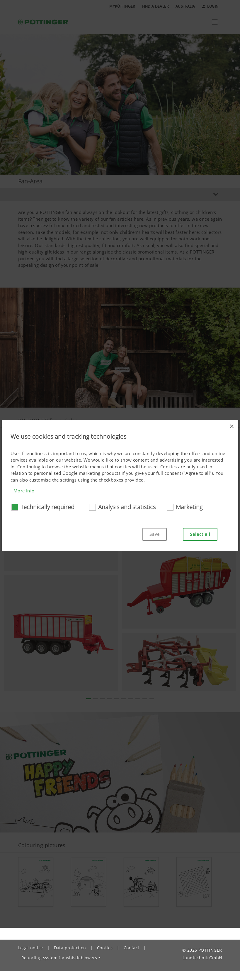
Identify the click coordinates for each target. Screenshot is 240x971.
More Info (24, 491)
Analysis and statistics (127, 507)
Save (154, 534)
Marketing (189, 507)
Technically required (47, 507)
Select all (200, 534)
